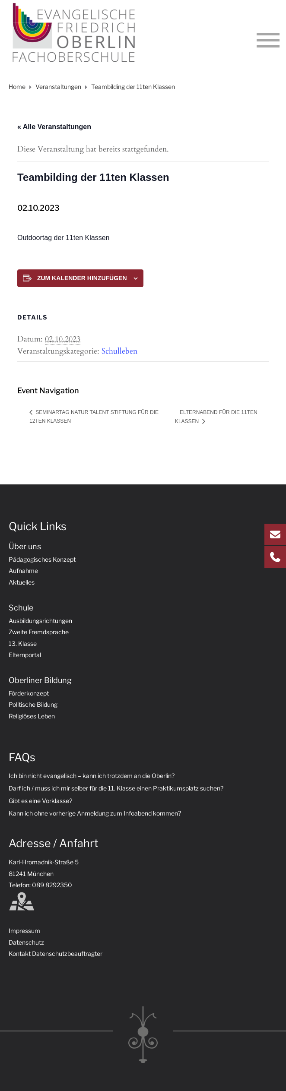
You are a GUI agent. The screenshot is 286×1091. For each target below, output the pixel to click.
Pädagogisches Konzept (42, 559)
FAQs (22, 757)
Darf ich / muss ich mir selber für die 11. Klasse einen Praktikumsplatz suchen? (116, 788)
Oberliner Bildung (40, 680)
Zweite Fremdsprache (39, 632)
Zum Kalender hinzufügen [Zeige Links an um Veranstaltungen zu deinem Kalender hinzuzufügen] (82, 278)
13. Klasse (23, 643)
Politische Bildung (33, 704)
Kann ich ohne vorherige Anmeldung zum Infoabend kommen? (95, 813)
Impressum (24, 930)
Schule (21, 607)
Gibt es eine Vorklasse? (40, 800)
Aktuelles (22, 582)
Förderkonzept (29, 693)
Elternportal (25, 654)
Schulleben (119, 351)
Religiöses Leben (32, 716)
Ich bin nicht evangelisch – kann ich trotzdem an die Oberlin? (92, 775)
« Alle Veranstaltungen (54, 126)
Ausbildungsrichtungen (40, 620)
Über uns (25, 546)
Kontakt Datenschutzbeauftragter (55, 953)
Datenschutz (26, 942)
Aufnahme (23, 570)
